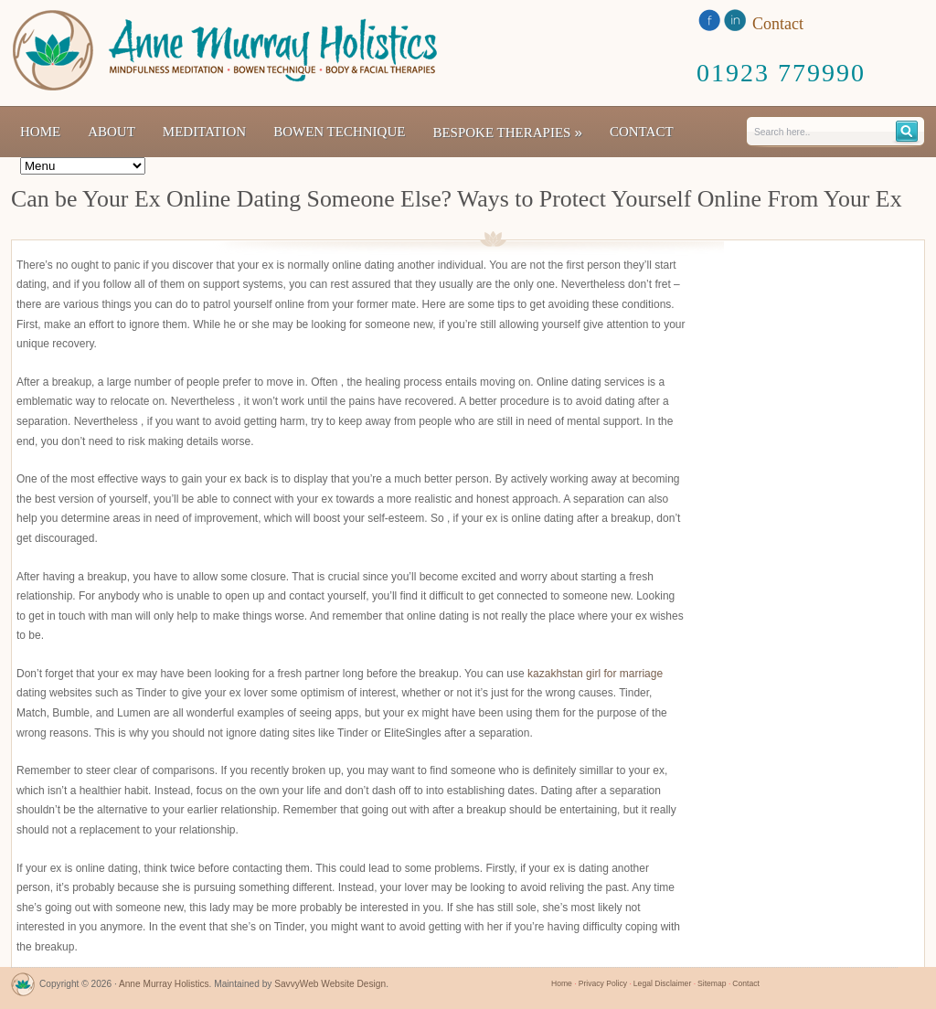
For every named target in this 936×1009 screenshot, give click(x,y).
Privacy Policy (603, 983)
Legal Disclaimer (662, 983)
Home (40, 131)
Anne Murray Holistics (164, 984)
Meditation (204, 131)
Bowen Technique (339, 131)
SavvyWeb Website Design (330, 984)
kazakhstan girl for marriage (595, 673)
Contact (642, 131)
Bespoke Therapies (507, 132)
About (111, 131)
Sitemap (711, 983)
